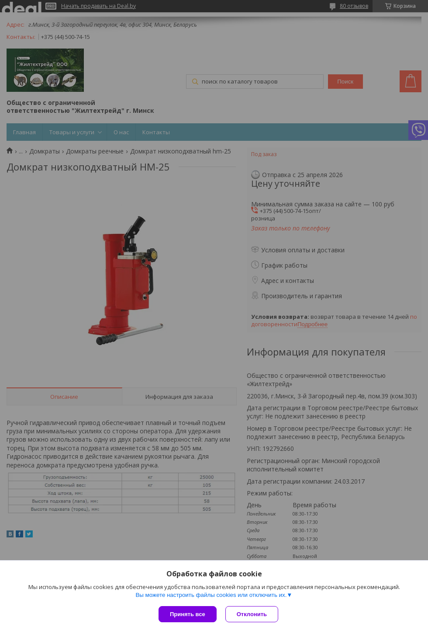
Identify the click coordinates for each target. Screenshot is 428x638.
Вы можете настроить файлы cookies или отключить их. (210, 595)
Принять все (187, 614)
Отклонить (252, 614)
